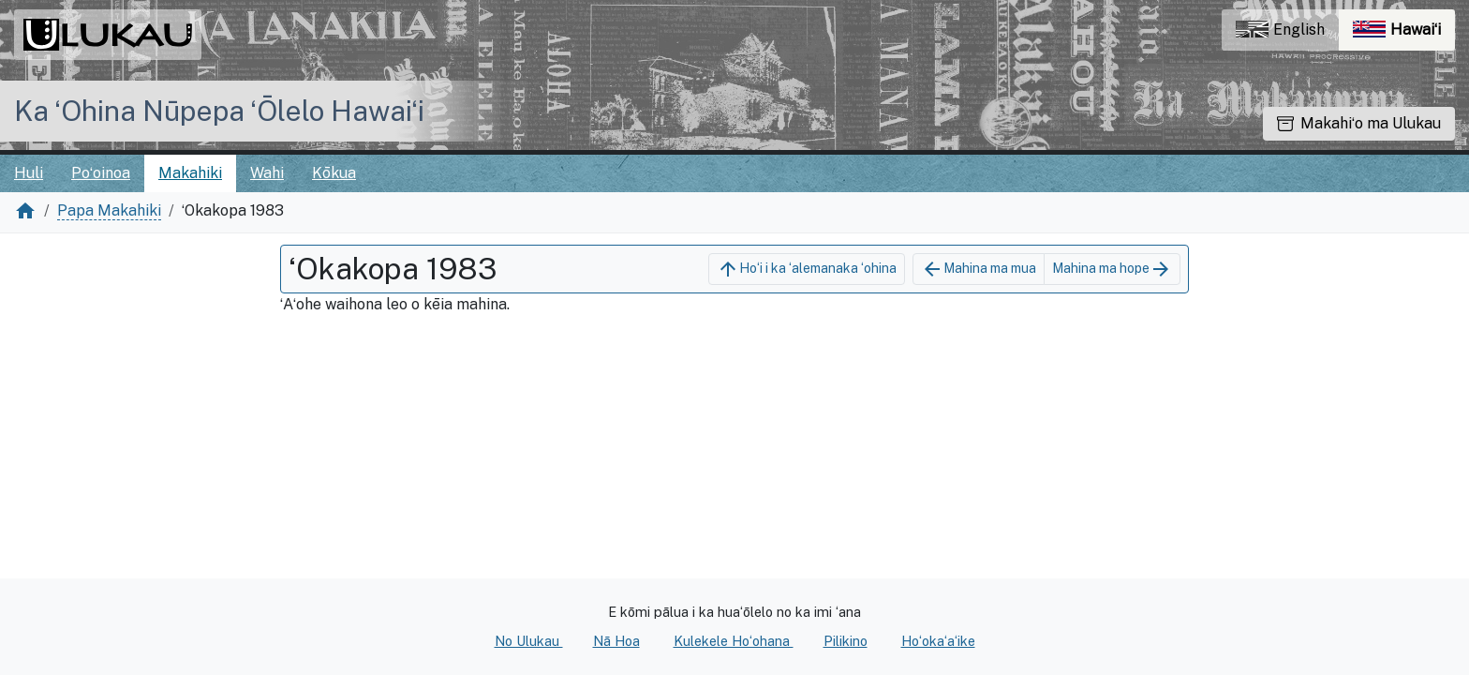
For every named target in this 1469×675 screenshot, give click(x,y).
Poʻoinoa (100, 173)
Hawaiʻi (1404, 34)
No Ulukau (529, 641)
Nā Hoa (616, 641)
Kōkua (334, 173)
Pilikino (846, 641)
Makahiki (190, 173)
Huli (28, 173)
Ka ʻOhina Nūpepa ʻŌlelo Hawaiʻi (219, 111)
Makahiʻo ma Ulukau (1359, 123)
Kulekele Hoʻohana (734, 641)
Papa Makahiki (109, 210)
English (1280, 29)
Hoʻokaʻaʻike (938, 641)
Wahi (267, 173)
